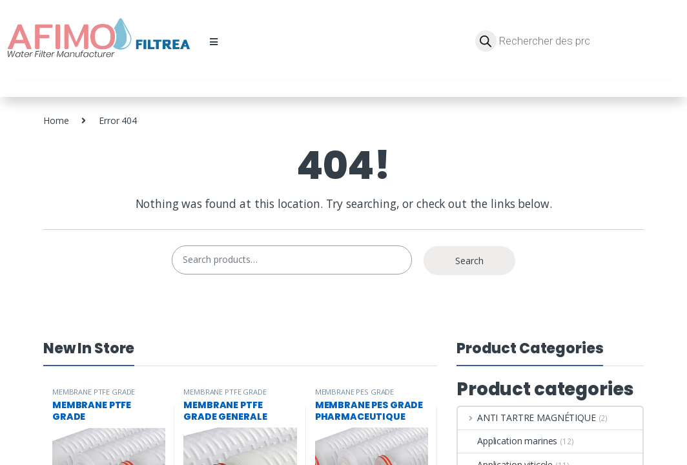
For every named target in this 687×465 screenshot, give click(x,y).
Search (469, 260)
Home (55, 120)
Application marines (507, 441)
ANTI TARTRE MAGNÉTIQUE (527, 417)
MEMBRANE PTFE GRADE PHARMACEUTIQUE (93, 395)
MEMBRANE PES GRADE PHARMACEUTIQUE (354, 395)
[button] (214, 41)
